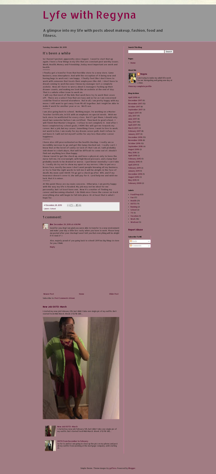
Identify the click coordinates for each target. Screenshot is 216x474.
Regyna (143, 74)
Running (133, 207)
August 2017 (133, 113)
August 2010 (133, 177)
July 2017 (132, 116)
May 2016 (132, 152)
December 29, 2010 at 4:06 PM (67, 224)
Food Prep (135, 194)
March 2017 (133, 128)
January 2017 (134, 134)
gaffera (112, 468)
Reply (52, 247)
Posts (133, 241)
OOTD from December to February (72, 441)
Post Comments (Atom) (65, 298)
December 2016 (135, 137)
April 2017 (132, 125)
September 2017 (135, 109)
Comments (135, 246)
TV (131, 213)
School (53, 209)
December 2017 (135, 100)
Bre (51, 224)
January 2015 (134, 162)
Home (81, 294)
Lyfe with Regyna (89, 14)
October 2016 (134, 143)
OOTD (133, 204)
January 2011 (134, 171)
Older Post (113, 294)
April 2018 (132, 97)
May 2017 (132, 122)
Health (133, 201)
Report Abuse (135, 229)
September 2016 (135, 146)
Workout (134, 222)
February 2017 (134, 131)
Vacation (134, 216)
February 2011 (134, 168)
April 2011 (132, 165)
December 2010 (135, 174)
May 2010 (132, 180)
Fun (132, 197)
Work (132, 219)
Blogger (131, 468)
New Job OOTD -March (55, 306)
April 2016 (132, 155)
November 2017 (135, 103)
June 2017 (132, 119)
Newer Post (49, 294)
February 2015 (134, 159)
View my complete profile (140, 86)
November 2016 (135, 140)
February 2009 (134, 183)
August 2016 (133, 149)
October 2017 (134, 106)
